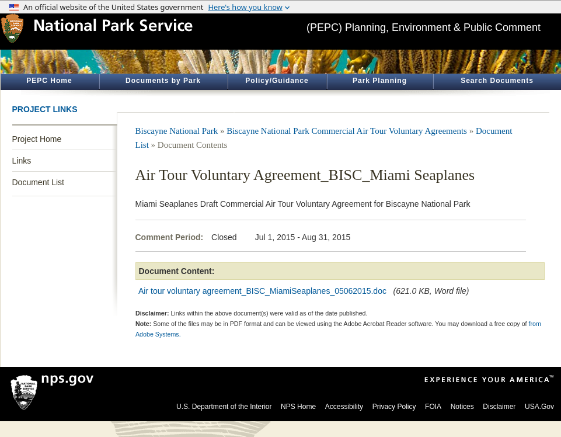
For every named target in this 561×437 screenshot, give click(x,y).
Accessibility (344, 407)
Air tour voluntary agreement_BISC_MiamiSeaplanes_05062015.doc (262, 291)
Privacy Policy (394, 407)
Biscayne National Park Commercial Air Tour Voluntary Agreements (347, 131)
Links (22, 160)
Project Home (37, 139)
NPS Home (298, 407)
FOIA (433, 407)
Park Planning (380, 81)
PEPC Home (49, 81)
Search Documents (497, 81)
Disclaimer (499, 407)
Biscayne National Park (176, 131)
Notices (462, 407)
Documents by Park (163, 81)
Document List (38, 182)
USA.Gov (539, 407)
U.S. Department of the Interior (223, 407)
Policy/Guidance (276, 81)
